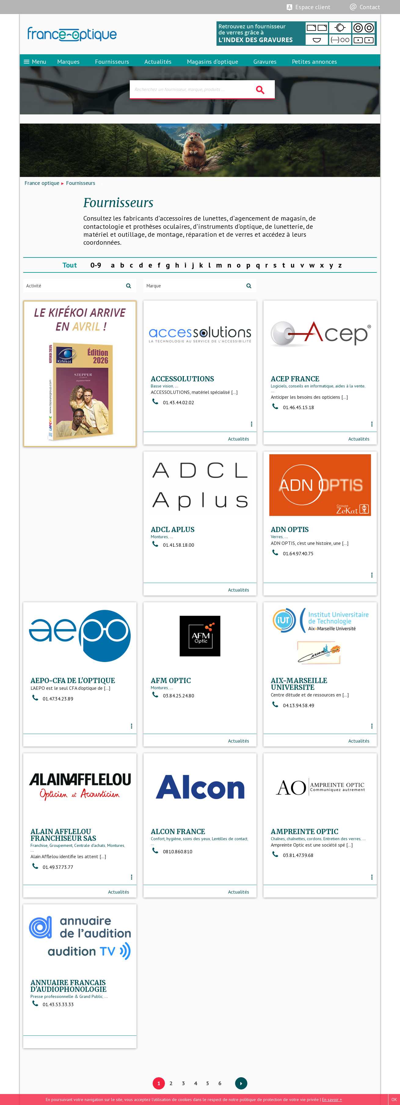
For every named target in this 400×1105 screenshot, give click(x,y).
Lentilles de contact (109, 861)
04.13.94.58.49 (172, 725)
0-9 (95, 271)
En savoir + (332, 1099)
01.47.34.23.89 (292, 565)
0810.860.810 (51, 874)
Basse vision (162, 401)
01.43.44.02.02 (172, 418)
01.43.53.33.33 (292, 876)
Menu (34, 65)
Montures (39, 554)
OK (394, 1099)
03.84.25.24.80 (52, 716)
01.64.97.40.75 (172, 571)
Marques (68, 66)
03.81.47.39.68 (172, 878)
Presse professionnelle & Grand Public (307, 868)
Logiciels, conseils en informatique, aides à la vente (318, 401)
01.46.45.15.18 (292, 423)
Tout (69, 271)
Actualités (158, 66)
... (176, 401)
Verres (157, 554)
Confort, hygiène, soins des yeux (60, 861)
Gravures (265, 66)
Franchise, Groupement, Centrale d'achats (308, 714)
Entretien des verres (222, 861)
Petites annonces (314, 66)
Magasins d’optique (212, 66)
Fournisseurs (112, 66)
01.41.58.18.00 (52, 563)
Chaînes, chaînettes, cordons (176, 861)
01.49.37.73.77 (292, 736)
